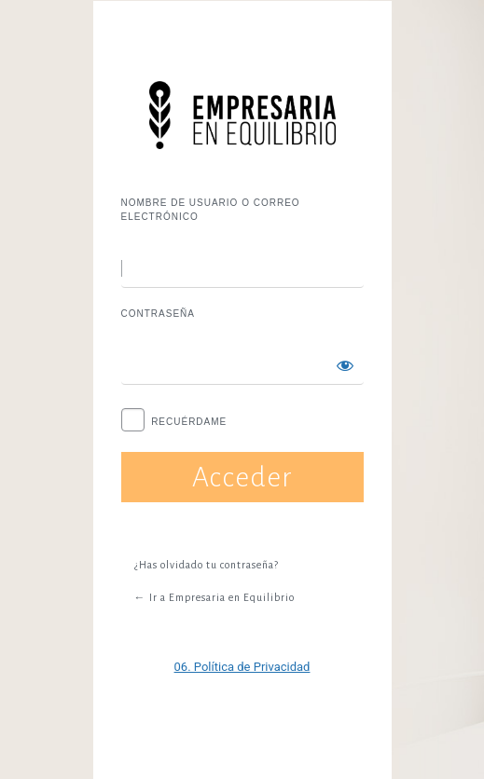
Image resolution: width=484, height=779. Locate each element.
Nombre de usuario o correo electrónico (210, 210)
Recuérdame (189, 422)
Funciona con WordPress (242, 115)
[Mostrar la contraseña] (345, 365)
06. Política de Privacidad (242, 667)
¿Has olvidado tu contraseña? (206, 564)
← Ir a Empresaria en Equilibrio (214, 597)
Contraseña (158, 313)
